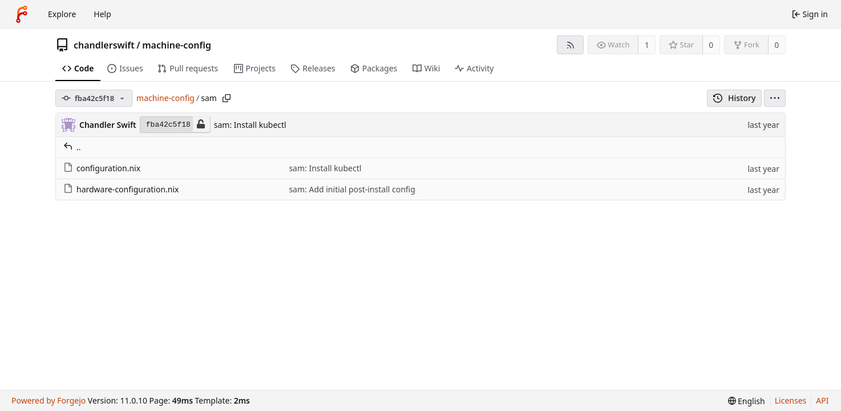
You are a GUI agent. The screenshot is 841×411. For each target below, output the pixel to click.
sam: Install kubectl (250, 124)
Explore (62, 14)
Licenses (791, 400)
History (734, 97)
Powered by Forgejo (48, 400)
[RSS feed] (570, 44)
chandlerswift (104, 45)
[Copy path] (226, 98)
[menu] (775, 98)
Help (102, 14)
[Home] (22, 14)
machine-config (176, 45)
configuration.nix (101, 168)
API (822, 400)
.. (72, 147)
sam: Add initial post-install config (352, 189)
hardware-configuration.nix (121, 189)
